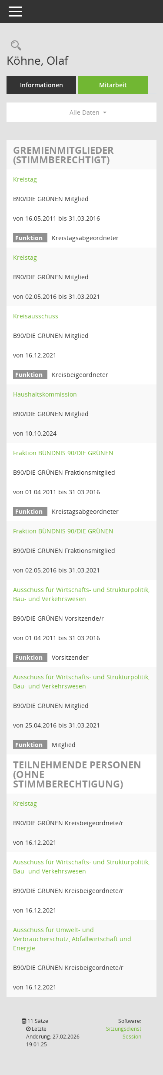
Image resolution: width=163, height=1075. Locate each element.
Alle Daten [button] (88, 112)
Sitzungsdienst (123, 1032)
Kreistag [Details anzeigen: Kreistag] (25, 179)
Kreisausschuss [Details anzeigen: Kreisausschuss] (35, 316)
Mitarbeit (113, 85)
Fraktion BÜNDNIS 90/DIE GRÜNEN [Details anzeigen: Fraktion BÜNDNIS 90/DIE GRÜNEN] (63, 453)
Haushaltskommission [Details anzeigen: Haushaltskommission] (45, 394)
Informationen (41, 85)
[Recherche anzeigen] (14, 46)
